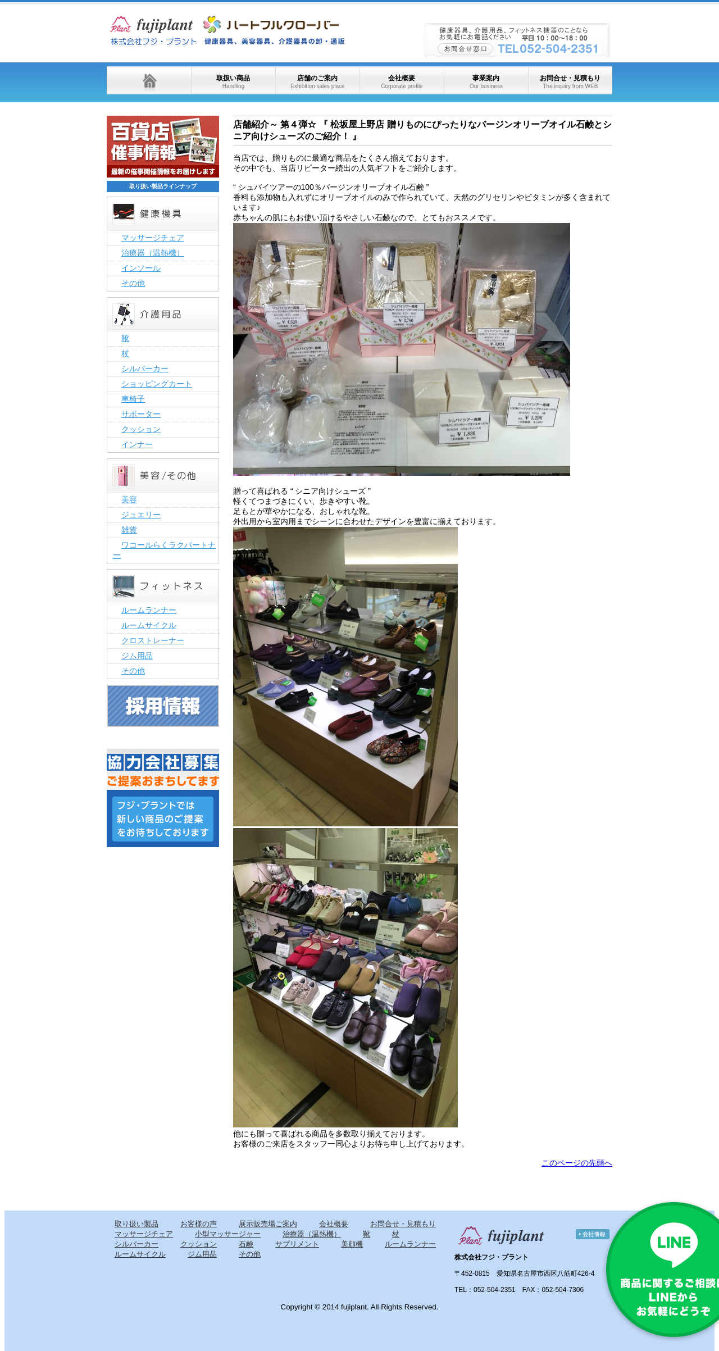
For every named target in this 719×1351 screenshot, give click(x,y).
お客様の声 (198, 1224)
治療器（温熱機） (152, 252)
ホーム (149, 80)
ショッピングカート (156, 383)
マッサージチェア (152, 237)
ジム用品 (137, 655)
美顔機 (352, 1244)
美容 (129, 499)
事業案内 (486, 81)
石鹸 (246, 1244)
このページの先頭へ (576, 1162)
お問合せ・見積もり (570, 81)
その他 (133, 283)
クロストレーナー (152, 640)
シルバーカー (145, 368)
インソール (141, 267)
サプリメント (297, 1244)
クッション (141, 429)
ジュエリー (141, 514)
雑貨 (129, 529)
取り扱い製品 (136, 1224)
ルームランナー (148, 610)
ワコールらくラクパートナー (164, 549)
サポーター (141, 414)
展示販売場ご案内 (268, 1224)
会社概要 (401, 81)
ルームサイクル (148, 625)
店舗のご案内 (317, 81)
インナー (137, 444)
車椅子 (133, 398)
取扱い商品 (233, 81)
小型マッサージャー (228, 1234)
